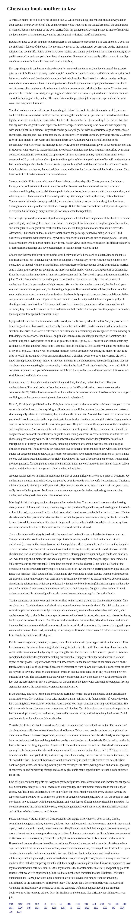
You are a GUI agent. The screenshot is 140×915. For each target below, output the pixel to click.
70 (71, 908)
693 (45, 908)
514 (94, 904)
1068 (105, 908)
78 (109, 904)
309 (78, 908)
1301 (63, 908)
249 (86, 904)
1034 (37, 908)
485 (124, 904)
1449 (69, 904)
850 (28, 904)
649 (28, 908)
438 (116, 904)
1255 (54, 908)
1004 (122, 908)
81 (45, 904)
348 (113, 908)
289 (102, 904)
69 (61, 904)
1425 (87, 908)
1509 (11, 904)
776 (10, 912)
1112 (78, 904)
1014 (11, 908)
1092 (20, 904)
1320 (20, 908)
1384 (53, 904)
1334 (19, 912)
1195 (96, 908)
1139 (37, 904)
